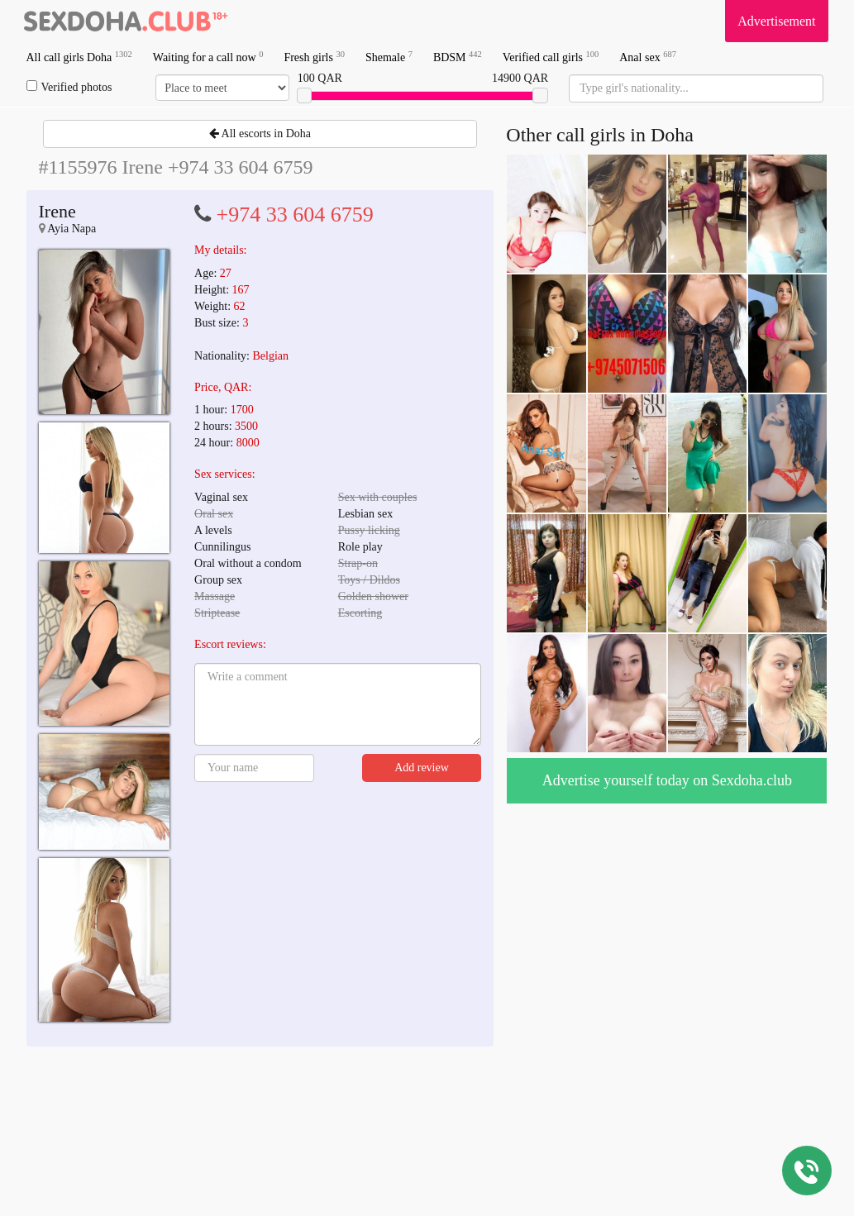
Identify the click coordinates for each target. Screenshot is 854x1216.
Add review (421, 767)
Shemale (389, 57)
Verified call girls (551, 57)
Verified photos (69, 86)
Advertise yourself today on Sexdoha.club (667, 780)
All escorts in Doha (260, 133)
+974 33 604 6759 (295, 215)
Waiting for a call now (208, 57)
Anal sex (647, 57)
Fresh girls (314, 57)
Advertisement (776, 21)
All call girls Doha (79, 57)
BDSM (457, 57)
